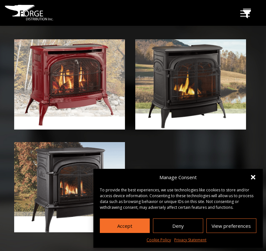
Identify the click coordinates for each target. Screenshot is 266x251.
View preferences (231, 226)
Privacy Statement (190, 240)
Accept (124, 226)
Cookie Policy (159, 240)
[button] (253, 177)
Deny (178, 226)
